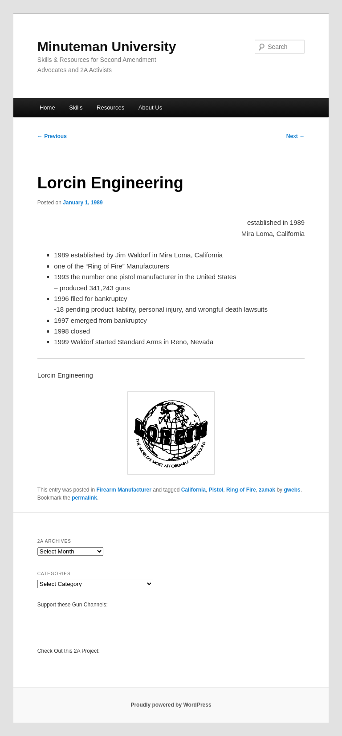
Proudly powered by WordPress (170, 705)
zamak (267, 490)
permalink (84, 498)
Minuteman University (106, 46)
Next (295, 136)
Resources (110, 107)
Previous (52, 136)
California (193, 490)
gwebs (292, 490)
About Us (150, 107)
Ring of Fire (241, 490)
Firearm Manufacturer (124, 490)
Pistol (216, 490)
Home (47, 107)
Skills (75, 107)
